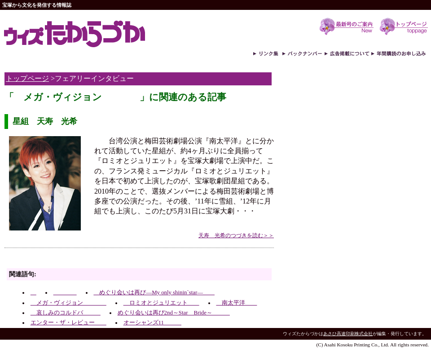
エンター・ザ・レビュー (68, 322)
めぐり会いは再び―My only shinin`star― (154, 292)
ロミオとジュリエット (161, 303)
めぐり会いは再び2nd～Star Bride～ (174, 313)
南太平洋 (236, 303)
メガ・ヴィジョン (68, 303)
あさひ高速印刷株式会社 (348, 333)
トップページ (27, 78)
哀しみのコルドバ (66, 313)
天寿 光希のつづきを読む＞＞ (236, 235)
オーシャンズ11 (152, 322)
